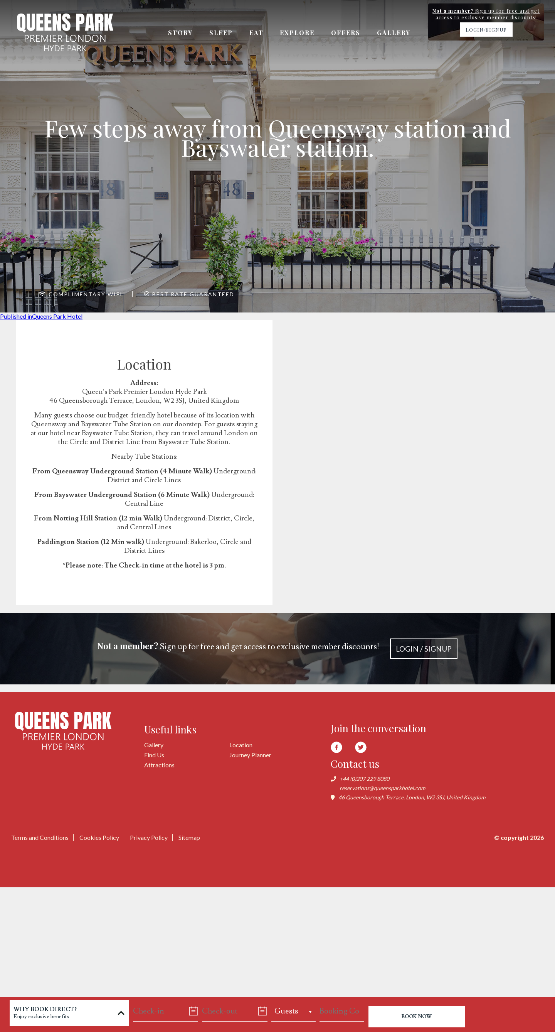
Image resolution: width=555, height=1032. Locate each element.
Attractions (159, 765)
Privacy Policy (149, 837)
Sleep (221, 33)
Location (240, 744)
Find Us (154, 754)
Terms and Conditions (40, 837)
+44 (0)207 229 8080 (364, 778)
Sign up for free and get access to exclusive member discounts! (278, 648)
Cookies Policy (99, 837)
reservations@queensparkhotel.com (382, 788)
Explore (297, 33)
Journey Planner (250, 754)
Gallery (394, 33)
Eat (256, 33)
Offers (346, 33)
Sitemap (189, 837)
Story (180, 33)
